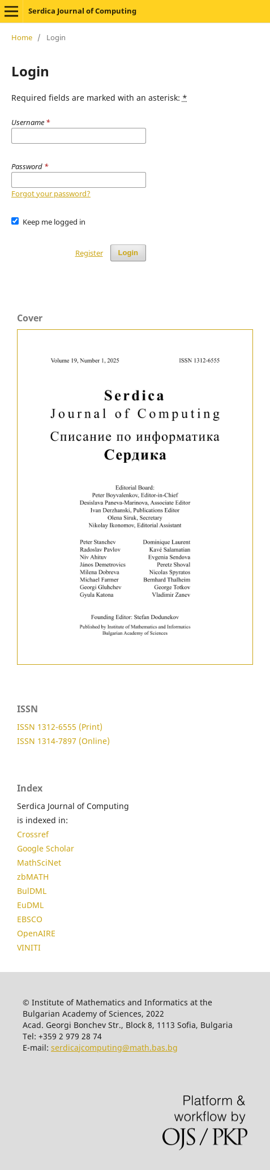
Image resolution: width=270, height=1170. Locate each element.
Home (21, 37)
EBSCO (29, 919)
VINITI (29, 947)
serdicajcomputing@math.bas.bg (114, 1047)
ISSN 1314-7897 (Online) (63, 740)
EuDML (30, 905)
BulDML (31, 890)
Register (89, 253)
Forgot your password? (51, 193)
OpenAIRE (36, 933)
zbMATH (33, 876)
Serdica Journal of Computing (82, 11)
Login (128, 252)
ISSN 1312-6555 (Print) (59, 726)
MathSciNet (39, 862)
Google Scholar (45, 848)
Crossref (33, 834)
